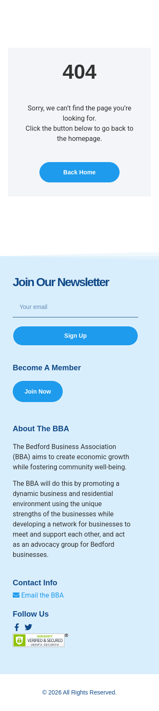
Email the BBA (38, 595)
